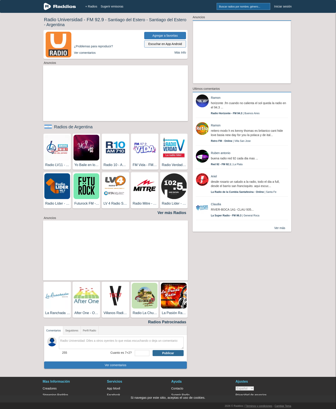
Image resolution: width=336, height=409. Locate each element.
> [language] (245, 388)
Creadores (50, 388)
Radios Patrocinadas (167, 322)
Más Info (180, 52)
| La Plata (227, 164)
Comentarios (53, 330)
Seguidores (71, 330)
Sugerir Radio (180, 395)
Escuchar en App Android (165, 44)
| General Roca (235, 215)
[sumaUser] (142, 353)
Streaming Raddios (55, 395)
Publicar (168, 353)
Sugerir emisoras (112, 6)
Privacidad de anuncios (251, 395)
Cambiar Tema (282, 406)
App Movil (113, 388)
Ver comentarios (115, 365)
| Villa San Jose (231, 140)
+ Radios (91, 6)
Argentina (55, 24)
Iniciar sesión (283, 6)
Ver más (279, 228)
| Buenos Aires (235, 113)
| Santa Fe (243, 191)
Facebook (113, 395)
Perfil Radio (89, 330)
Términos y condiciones (258, 406)
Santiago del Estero (126, 19)
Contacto (177, 388)
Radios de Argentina (73, 126)
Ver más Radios (172, 213)
